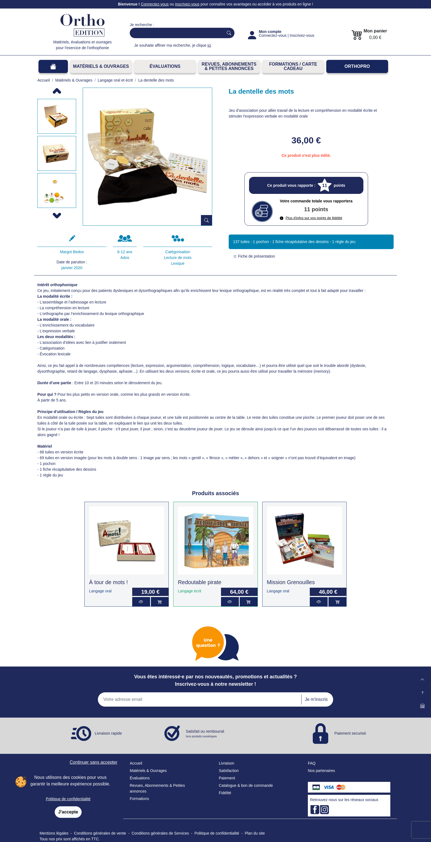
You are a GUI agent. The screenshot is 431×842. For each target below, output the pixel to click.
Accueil (136, 763)
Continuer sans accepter (93, 762)
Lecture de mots (177, 257)
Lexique (177, 263)
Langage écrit (189, 591)
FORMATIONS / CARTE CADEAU (293, 66)
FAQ (312, 763)
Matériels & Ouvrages (101, 66)
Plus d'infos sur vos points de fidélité (311, 218)
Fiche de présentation (254, 256)
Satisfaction (229, 770)
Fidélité (225, 793)
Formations (139, 798)
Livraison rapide (108, 733)
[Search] (175, 33)
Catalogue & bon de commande (246, 785)
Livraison (226, 763)
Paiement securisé (350, 733)
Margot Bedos (72, 252)
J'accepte (68, 812)
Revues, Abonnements (149, 785)
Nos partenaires (321, 770)
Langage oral (100, 591)
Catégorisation (177, 252)
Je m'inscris (316, 699)
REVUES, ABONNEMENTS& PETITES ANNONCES (229, 66)
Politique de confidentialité (68, 799)
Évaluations (165, 66)
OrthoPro (357, 66)
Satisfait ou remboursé (205, 733)
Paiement (227, 778)
